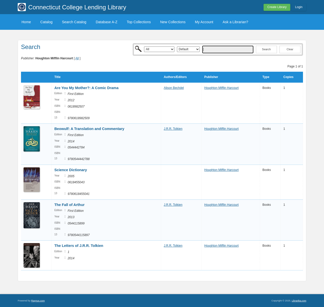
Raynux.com (38, 300)
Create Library (277, 7)
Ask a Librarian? (235, 22)
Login (298, 7)
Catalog (46, 22)
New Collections (173, 22)
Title (57, 77)
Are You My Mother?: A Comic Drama (86, 88)
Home (26, 22)
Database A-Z (106, 22)
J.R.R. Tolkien (173, 129)
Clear (290, 49)
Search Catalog (74, 22)
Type (265, 77)
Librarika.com (299, 300)
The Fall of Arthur (69, 205)
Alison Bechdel (174, 88)
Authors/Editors (175, 77)
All (77, 58)
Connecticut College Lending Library (77, 7)
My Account (204, 22)
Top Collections (139, 22)
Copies (288, 77)
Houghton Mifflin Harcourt (221, 88)
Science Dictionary (70, 170)
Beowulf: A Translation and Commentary (89, 129)
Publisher (211, 77)
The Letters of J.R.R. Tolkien (78, 246)
